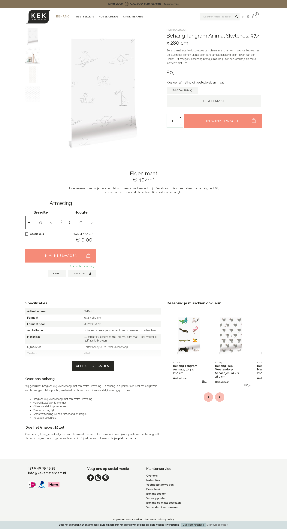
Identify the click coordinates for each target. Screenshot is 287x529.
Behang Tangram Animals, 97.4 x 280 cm (185, 369)
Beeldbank (153, 489)
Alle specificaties (93, 366)
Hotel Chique (108, 16)
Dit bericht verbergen (193, 525)
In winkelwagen (233, 118)
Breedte (40, 212)
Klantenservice (171, 4)
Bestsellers (85, 16)
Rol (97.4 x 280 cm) (182, 90)
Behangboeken (156, 493)
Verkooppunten (156, 498)
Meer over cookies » (217, 525)
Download (82, 273)
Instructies (153, 480)
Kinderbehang (133, 16)
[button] (208, 397)
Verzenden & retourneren (162, 507)
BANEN (57, 273)
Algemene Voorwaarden (127, 519)
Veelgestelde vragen (160, 484)
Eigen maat (214, 101)
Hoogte (81, 212)
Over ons (152, 475)
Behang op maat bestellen (163, 502)
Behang (63, 16)
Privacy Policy (166, 519)
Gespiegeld (37, 234)
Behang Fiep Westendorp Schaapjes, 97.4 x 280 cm (227, 371)
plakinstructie (127, 438)
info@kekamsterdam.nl (47, 473)
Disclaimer (150, 519)
